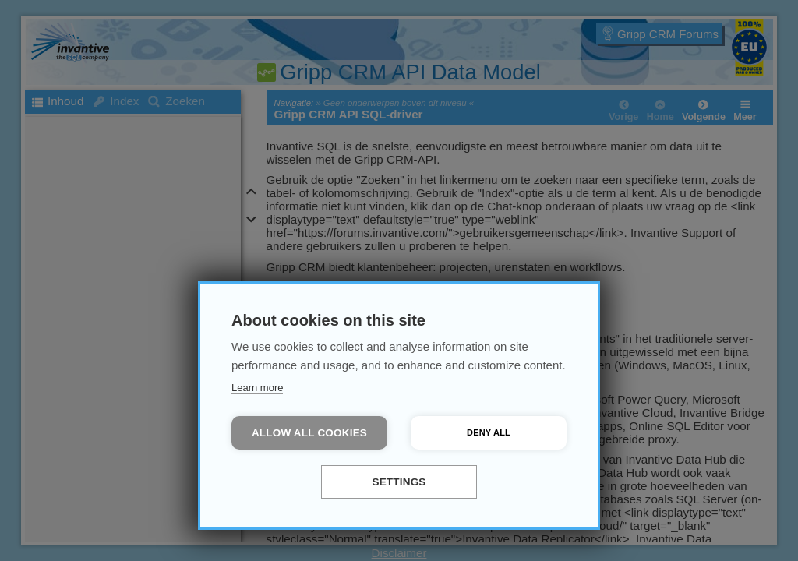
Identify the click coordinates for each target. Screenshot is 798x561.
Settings (398, 482)
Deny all (488, 432)
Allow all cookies (309, 433)
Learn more (257, 387)
